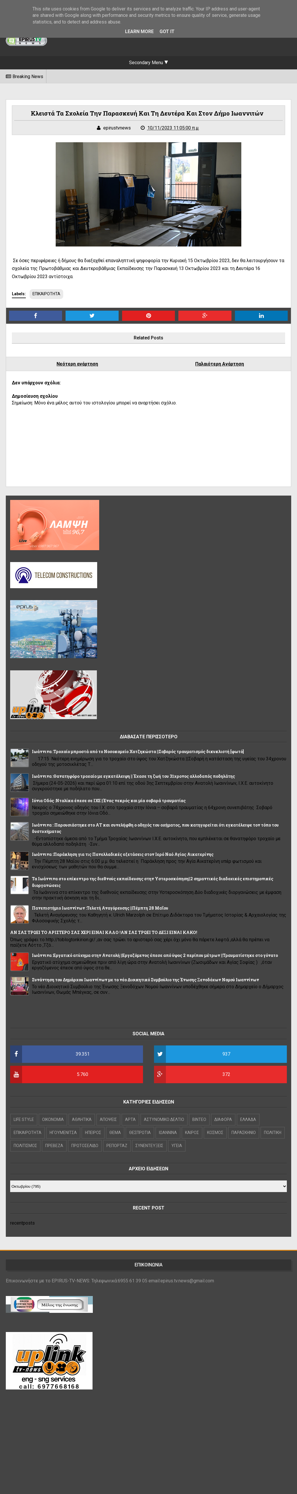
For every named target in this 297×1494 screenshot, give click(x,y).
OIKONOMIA (53, 1119)
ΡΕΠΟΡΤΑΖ (116, 1145)
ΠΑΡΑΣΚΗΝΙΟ (243, 1132)
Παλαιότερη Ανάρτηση (219, 364)
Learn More (139, 31)
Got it (167, 31)
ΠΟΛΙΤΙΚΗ (272, 1132)
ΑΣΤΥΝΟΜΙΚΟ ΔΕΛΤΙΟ (164, 1119)
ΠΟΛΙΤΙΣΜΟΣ (25, 1145)
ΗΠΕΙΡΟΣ (93, 1132)
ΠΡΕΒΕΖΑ (54, 1145)
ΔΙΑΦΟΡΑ (223, 1119)
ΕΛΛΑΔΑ (248, 1119)
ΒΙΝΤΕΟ (199, 1119)
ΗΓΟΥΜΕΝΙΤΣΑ (63, 1132)
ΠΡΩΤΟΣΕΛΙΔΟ (84, 1145)
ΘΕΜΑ (115, 1132)
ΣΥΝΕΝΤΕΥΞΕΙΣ (149, 1145)
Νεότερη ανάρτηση (77, 364)
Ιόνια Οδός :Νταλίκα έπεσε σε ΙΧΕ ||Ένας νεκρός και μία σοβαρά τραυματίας (109, 800)
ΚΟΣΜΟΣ (215, 1132)
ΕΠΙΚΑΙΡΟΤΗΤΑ (46, 293)
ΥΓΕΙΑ (176, 1145)
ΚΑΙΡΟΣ (192, 1132)
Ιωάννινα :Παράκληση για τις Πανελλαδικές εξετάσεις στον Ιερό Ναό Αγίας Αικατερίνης (122, 854)
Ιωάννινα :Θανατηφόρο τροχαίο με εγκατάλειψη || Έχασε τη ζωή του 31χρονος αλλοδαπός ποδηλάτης (133, 776)
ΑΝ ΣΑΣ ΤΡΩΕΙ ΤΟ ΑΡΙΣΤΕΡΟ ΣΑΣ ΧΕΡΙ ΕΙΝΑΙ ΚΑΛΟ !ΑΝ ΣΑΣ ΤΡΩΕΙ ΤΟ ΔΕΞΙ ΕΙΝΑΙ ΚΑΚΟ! (103, 932)
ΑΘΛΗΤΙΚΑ (82, 1119)
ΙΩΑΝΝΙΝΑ (168, 1132)
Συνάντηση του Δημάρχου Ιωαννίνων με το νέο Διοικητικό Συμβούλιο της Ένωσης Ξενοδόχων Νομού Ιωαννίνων (145, 979)
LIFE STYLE (24, 1119)
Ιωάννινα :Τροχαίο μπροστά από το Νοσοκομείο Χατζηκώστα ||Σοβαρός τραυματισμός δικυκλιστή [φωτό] (138, 751)
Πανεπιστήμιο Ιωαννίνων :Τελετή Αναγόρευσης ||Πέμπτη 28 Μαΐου (100, 908)
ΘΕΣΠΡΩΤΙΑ (140, 1132)
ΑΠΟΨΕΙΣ (108, 1119)
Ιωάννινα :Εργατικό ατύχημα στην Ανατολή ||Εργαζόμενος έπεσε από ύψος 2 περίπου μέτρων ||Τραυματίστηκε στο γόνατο (155, 955)
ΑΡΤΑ (130, 1119)
